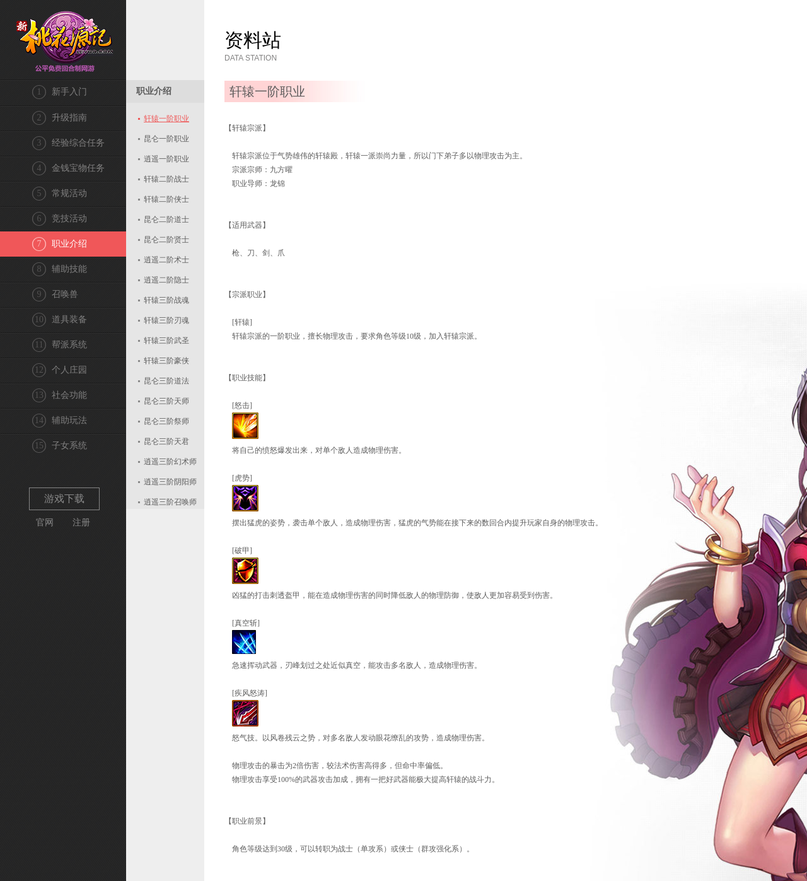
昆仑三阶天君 (166, 441)
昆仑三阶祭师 (166, 421)
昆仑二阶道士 (166, 219)
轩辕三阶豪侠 (166, 360)
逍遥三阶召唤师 (170, 502)
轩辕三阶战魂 (166, 300)
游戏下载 (64, 498)
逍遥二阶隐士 (166, 280)
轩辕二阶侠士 (166, 199)
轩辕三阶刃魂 (166, 320)
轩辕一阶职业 (166, 118)
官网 (45, 522)
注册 (81, 522)
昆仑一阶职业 (166, 138)
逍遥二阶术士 (166, 259)
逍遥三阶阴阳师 (170, 481)
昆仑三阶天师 (166, 401)
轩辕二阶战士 (166, 179)
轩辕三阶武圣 (166, 340)
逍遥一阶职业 (166, 159)
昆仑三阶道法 (166, 380)
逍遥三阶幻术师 (170, 461)
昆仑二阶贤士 (166, 239)
